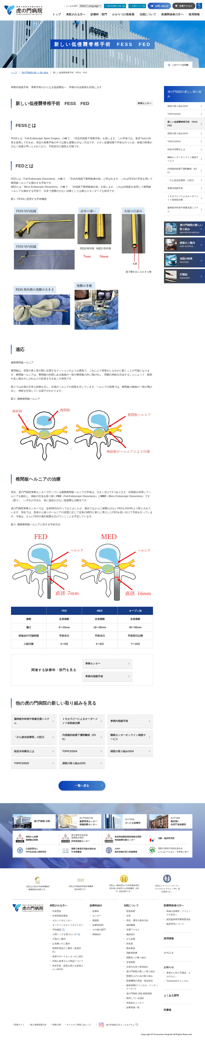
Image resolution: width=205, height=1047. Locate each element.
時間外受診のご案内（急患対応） (66, 950)
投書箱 (167, 1009)
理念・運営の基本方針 (137, 920)
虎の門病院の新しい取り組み (35, 72)
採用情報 (169, 938)
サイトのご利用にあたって (79, 1024)
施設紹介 (130, 934)
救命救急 (130, 948)
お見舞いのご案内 (61, 943)
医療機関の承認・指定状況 (139, 980)
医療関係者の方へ (174, 905)
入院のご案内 (59, 939)
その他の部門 (99, 929)
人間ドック (136, 6)
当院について (131, 905)
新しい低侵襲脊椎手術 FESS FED (183, 124)
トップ (14, 72)
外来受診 (56, 911)
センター (96, 915)
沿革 (128, 915)
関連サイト (19, 1024)
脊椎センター (92, 663)
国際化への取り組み (136, 957)
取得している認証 (135, 998)
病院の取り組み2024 (122, 751)
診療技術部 (97, 925)
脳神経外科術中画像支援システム (31, 721)
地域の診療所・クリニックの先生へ (178, 913)
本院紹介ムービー (135, 1003)
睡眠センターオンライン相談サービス (128, 737)
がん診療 (130, 939)
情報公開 (57, 1024)
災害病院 (130, 962)
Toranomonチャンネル (177, 981)
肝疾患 (129, 943)
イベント (169, 953)
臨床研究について (175, 924)
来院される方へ (58, 905)
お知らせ (169, 967)
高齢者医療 (131, 953)
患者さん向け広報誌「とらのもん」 (178, 974)
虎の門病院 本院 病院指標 (139, 993)
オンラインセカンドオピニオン (67, 925)
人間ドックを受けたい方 (64, 934)
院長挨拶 (130, 911)
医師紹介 (96, 934)
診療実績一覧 (133, 1007)
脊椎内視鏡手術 (94, 676)
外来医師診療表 (60, 915)
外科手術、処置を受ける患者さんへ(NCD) (67, 967)
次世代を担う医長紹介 (137, 967)
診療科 (95, 911)
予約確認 (56, 929)
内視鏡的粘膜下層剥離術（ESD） (79, 737)
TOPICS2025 (21, 763)
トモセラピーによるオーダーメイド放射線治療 (80, 721)
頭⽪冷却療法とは (24, 751)
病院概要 (130, 925)
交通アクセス (133, 929)
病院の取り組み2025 (74, 763)
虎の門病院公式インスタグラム (117, 1025)
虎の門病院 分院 (114, 6)
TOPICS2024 (69, 751)
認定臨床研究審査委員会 (178, 919)
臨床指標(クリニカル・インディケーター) (142, 987)
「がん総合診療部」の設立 (29, 737)
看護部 (95, 920)
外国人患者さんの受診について (67, 961)
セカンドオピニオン (62, 920)
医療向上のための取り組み (139, 976)
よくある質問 (71, 6)
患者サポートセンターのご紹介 (67, 956)
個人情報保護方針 (38, 1024)
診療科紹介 (96, 905)
